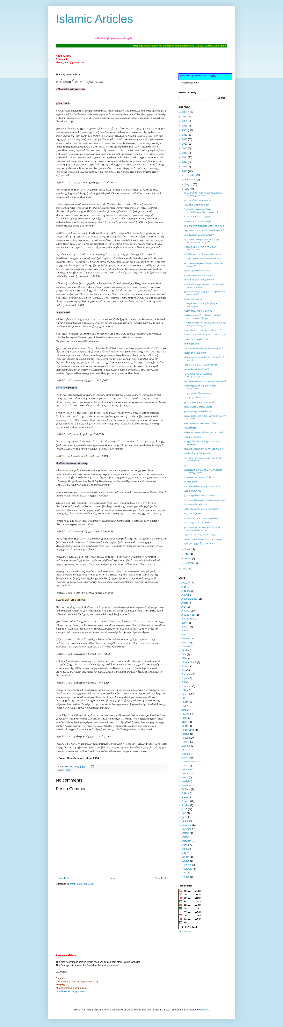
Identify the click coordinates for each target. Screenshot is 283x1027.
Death (184, 650)
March (188, 558)
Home (112, 878)
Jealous (185, 734)
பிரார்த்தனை (191, 481)
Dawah (185, 646)
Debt (183, 654)
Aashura (185, 583)
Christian (186, 642)
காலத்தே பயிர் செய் (195, 397)
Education (186, 674)
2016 (185, 148)
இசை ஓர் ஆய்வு (193, 299)
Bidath (184, 626)
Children (185, 638)
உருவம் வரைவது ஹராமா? (198, 275)
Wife (183, 872)
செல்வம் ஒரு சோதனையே (198, 453)
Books (184, 634)
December (190, 175)
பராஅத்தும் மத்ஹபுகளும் (198, 221)
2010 (185, 171)
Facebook (186, 686)
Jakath (184, 726)
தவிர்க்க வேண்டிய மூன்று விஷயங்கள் (204, 500)
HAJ (183, 706)
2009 (185, 568)
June (188, 549)
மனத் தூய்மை (191, 343)
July (187, 188)
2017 (185, 143)
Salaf (184, 837)
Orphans (185, 789)
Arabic (184, 603)
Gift (183, 698)
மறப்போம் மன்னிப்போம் (198, 406)
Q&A (183, 813)
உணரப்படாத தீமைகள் (196, 339)
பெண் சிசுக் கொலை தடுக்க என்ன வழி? (205, 334)
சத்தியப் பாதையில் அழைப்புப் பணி (203, 432)
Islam (184, 721)
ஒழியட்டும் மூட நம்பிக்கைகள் (200, 364)
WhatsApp (186, 868)
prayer (184, 797)
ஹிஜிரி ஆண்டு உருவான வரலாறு (202, 509)
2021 (185, 125)
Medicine (186, 769)
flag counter (184, 931)
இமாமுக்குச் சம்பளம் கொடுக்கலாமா (204, 225)
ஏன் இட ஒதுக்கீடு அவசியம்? (199, 543)
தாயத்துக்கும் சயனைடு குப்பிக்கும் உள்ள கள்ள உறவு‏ (202, 528)
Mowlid (185, 781)
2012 (185, 162)
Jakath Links (187, 729)
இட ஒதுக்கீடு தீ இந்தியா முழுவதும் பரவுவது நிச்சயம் (203, 194)
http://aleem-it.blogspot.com (70, 991)
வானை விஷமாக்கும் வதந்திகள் (201, 518)
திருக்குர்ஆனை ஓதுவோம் (198, 411)
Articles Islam (188, 614)
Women (185, 876)
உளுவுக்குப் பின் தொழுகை (199, 393)
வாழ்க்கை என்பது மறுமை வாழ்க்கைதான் (198, 375)
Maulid (184, 765)
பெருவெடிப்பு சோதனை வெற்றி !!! (202, 330)
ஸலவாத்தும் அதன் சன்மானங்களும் (203, 539)
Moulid (184, 777)
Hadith (184, 702)
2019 (185, 135)
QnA (183, 817)
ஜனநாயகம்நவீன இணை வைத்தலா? (203, 348)
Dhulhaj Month (188, 662)
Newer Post (63, 878)
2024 (185, 121)
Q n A (184, 809)
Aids (183, 587)
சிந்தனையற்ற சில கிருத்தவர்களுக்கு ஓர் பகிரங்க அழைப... (205, 324)
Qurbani (185, 821)
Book (184, 630)
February (190, 563)
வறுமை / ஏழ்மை (193, 513)
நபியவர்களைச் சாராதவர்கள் (199, 402)
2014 (185, 157)
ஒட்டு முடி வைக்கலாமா (197, 270)
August (189, 184)
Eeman (185, 678)
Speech (185, 857)
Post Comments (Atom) (82, 884)
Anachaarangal (189, 598)
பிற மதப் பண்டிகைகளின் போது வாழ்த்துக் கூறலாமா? (201, 240)
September (191, 179)
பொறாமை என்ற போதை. (198, 310)
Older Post (160, 878)
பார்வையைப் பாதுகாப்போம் (199, 477)
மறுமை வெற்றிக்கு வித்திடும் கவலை (203, 448)
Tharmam (186, 864)
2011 (185, 166)
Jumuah (185, 737)
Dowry (184, 666)
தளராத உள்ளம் (192, 437)
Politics (185, 793)
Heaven (185, 714)
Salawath (186, 841)
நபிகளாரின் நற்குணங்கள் (198, 200)
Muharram (186, 785)
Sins (183, 852)
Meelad (185, 773)
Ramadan (186, 825)
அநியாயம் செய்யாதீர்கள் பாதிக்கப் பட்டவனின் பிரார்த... (202, 316)
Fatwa (184, 690)
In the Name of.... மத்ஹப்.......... (201, 216)
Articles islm (187, 618)
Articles (185, 610)
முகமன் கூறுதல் (192, 490)
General (185, 694)
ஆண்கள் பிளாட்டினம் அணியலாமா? (204, 230)
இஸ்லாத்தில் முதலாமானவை (199, 495)
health (184, 710)
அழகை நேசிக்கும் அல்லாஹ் (199, 534)
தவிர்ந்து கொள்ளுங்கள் (196, 204)
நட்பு (187, 465)
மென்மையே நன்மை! (195, 504)
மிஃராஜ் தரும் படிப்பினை (198, 522)
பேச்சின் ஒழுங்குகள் (195, 352)
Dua (183, 670)
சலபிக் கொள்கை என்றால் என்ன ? (202, 258)
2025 (185, 116)
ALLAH (185, 595)
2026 (185, 112)
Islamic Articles (94, 18)
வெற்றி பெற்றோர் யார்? (196, 369)
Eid (183, 682)
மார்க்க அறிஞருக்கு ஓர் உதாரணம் (202, 486)
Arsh (183, 606)
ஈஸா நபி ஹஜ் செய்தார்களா (199, 279)
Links (184, 749)
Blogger (204, 1009)
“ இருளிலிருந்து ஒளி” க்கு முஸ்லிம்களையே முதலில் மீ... (202, 210)
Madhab (185, 753)
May (187, 554)
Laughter (186, 745)
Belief (184, 622)
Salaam (185, 833)
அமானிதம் (190, 427)
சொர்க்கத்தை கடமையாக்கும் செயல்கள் (205, 381)
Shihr (184, 845)
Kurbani (185, 741)
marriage (186, 757)
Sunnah (185, 860)
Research (186, 829)
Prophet (68, 770)
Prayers (185, 801)
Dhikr (184, 658)
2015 (185, 153)
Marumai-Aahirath (190, 761)
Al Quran (186, 591)
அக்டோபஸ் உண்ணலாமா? (199, 235)
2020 (185, 130)
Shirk (184, 849)
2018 (185, 139)
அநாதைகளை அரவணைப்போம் (201, 423)
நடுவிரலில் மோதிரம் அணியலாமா (203, 254)
